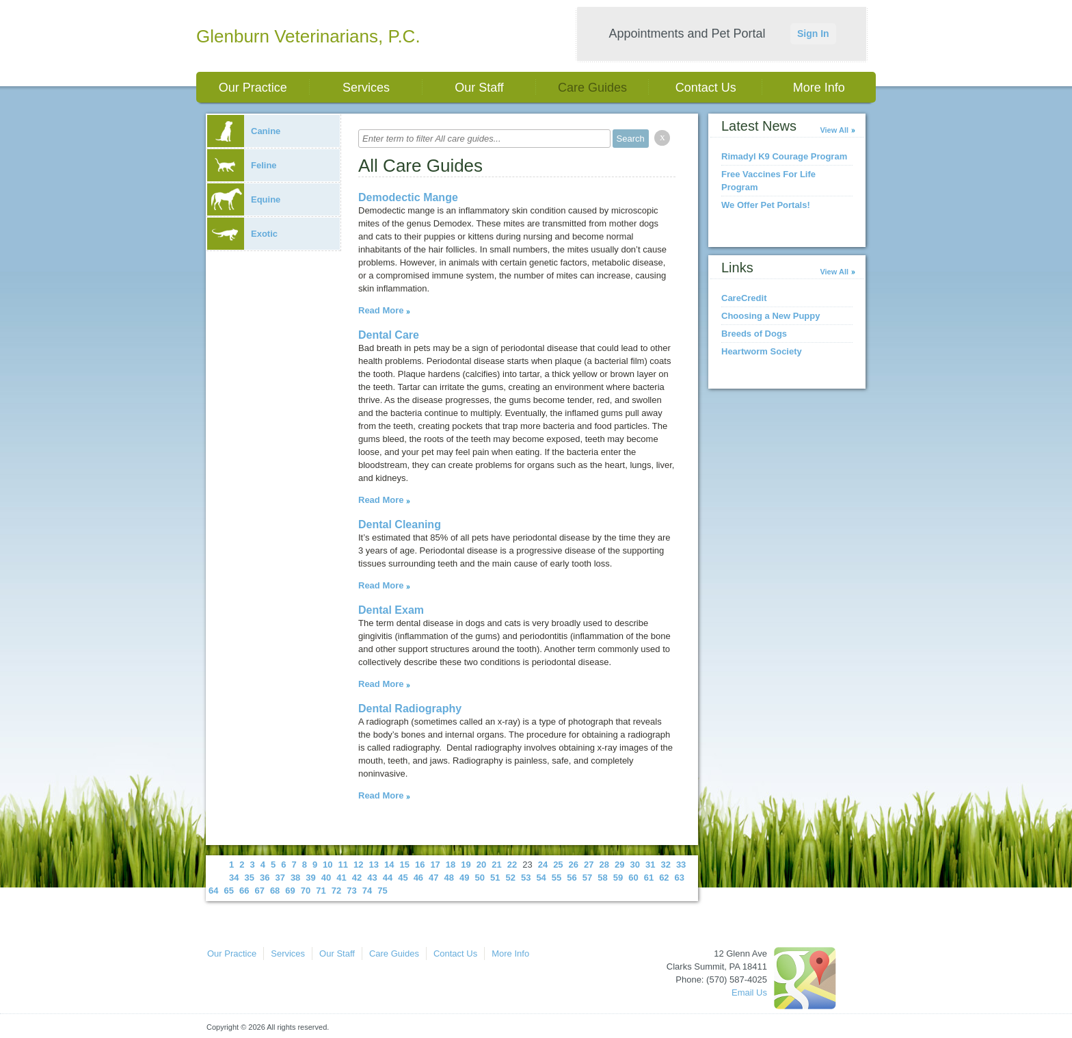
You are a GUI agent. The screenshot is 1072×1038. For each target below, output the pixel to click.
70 (305, 890)
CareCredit (743, 298)
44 (387, 877)
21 (496, 864)
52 (510, 877)
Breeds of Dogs (754, 333)
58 (602, 877)
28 (604, 864)
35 (249, 877)
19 (465, 864)
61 (649, 877)
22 (512, 864)
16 (420, 864)
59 (618, 877)
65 (228, 890)
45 (402, 877)
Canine (243, 131)
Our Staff (479, 87)
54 (541, 877)
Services (366, 87)
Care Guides (592, 87)
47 (433, 877)
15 (404, 864)
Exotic (242, 234)
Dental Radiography (409, 708)
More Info (819, 87)
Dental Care (388, 335)
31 (650, 864)
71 (320, 890)
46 (418, 877)
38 (295, 877)
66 (244, 890)
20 (481, 864)
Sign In (813, 33)
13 (374, 864)
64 (213, 890)
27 (588, 864)
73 (351, 890)
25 (558, 864)
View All (834, 130)
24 (543, 864)
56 (571, 877)
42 (357, 877)
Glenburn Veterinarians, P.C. (308, 36)
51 (495, 877)
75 (382, 890)
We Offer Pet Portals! (765, 205)
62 (664, 877)
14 (389, 864)
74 (367, 890)
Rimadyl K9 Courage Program (784, 156)
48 (449, 877)
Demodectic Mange (408, 197)
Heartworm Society (761, 351)
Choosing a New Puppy (770, 316)
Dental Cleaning (399, 524)
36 (264, 877)
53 (526, 877)
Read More (380, 310)
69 (290, 890)
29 (619, 864)
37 (279, 877)
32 (665, 864)
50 (480, 877)
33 (681, 864)
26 (573, 864)
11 (343, 864)
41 (341, 877)
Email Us (749, 992)
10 (327, 864)
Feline (242, 165)
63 (679, 877)
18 (450, 864)
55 (556, 877)
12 (358, 864)
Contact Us (705, 87)
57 (587, 877)
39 (310, 877)
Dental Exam (391, 610)
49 (464, 877)
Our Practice (253, 87)
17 (435, 864)
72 (336, 890)
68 (275, 890)
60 (633, 877)
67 (259, 890)
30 (634, 864)
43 (372, 877)
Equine (243, 199)
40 (326, 877)
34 (234, 877)
